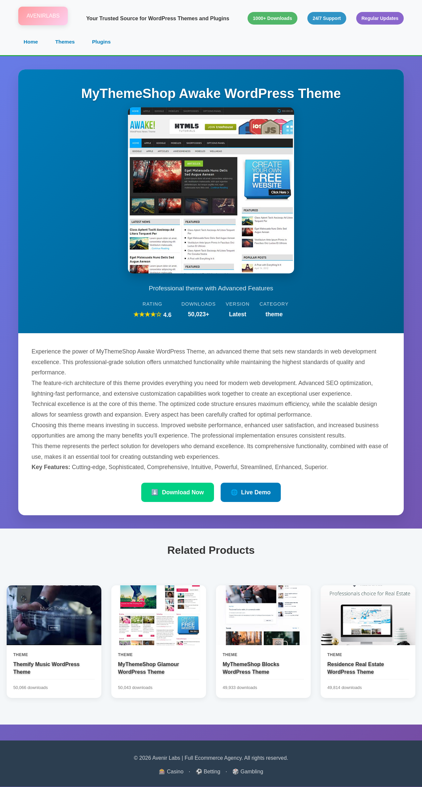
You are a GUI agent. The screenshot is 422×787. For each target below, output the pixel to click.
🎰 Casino (171, 772)
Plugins (102, 42)
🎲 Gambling (247, 772)
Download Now (177, 492)
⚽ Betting (208, 772)
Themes (65, 42)
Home (31, 42)
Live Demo (251, 492)
